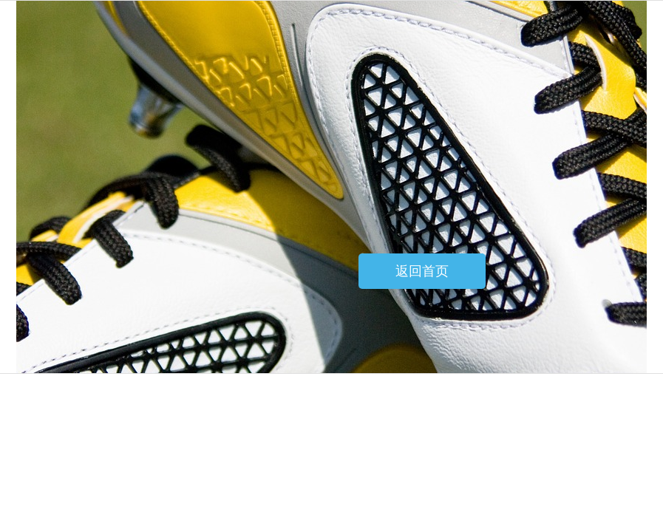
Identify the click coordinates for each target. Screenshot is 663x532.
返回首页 (422, 271)
